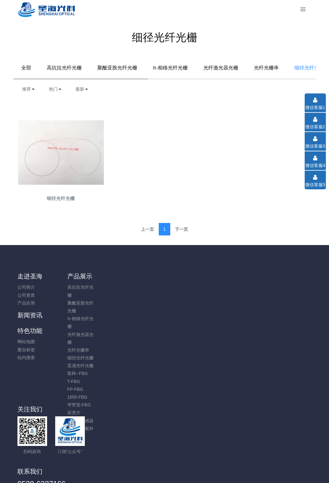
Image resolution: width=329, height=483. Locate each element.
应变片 (61, 412)
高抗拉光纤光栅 (64, 67)
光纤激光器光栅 (220, 67)
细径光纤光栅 (68, 357)
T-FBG (61, 381)
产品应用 (26, 303)
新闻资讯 (105, 276)
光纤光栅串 (266, 67)
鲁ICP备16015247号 (165, 461)
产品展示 (67, 276)
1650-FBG (65, 397)
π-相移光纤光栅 (170, 67)
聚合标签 (139, 295)
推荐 (28, 89)
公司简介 (26, 287)
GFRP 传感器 (68, 420)
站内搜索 (139, 303)
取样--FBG (65, 373)
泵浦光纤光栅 (68, 365)
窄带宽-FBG (67, 404)
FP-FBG (63, 389)
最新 (82, 89)
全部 (26, 67)
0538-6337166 (268, 290)
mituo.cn (202, 469)
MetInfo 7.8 (154, 469)
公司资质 (26, 295)
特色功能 (143, 276)
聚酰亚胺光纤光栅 (117, 67)
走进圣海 (29, 276)
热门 (55, 89)
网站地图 (139, 287)
